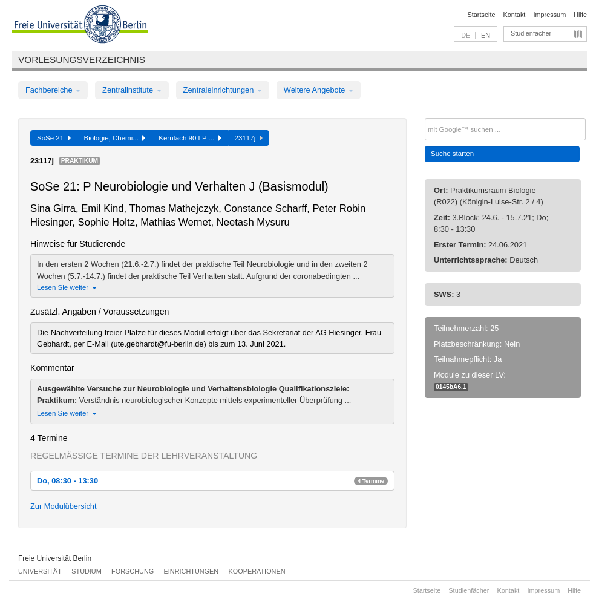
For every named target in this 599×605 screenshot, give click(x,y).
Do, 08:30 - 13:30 (212, 480)
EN (485, 35)
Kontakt (514, 14)
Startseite (482, 14)
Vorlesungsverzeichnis (81, 59)
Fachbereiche (52, 89)
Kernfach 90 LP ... (190, 138)
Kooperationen (257, 571)
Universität (40, 571)
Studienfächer (531, 33)
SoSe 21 (54, 138)
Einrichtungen (191, 571)
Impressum (549, 14)
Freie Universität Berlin (54, 558)
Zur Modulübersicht (63, 506)
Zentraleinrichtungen (222, 89)
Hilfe (580, 14)
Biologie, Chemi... (115, 138)
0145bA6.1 (451, 387)
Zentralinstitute (132, 89)
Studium (86, 571)
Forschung (132, 571)
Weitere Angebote (318, 89)
